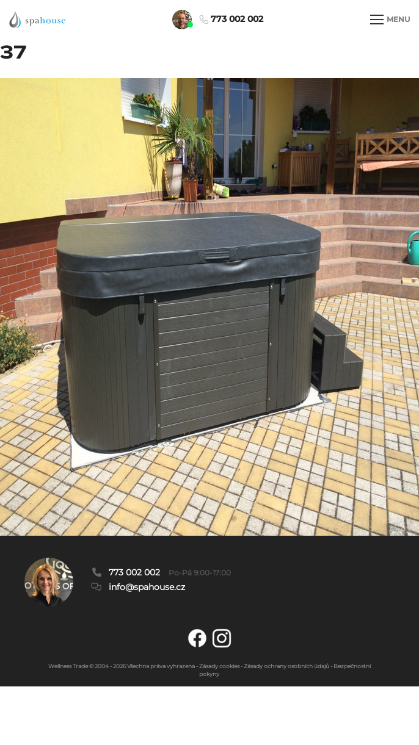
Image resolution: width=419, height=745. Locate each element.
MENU (390, 19)
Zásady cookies (219, 666)
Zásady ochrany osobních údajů (286, 666)
